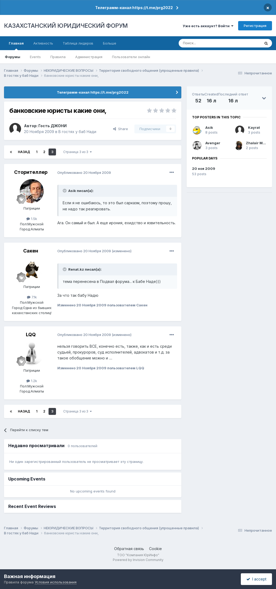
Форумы (12, 57)
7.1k (32, 297)
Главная (16, 45)
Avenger (212, 143)
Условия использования (56, 582)
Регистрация (255, 25)
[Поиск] (205, 43)
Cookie (155, 548)
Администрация (88, 57)
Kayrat (254, 127)
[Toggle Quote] (65, 191)
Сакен (30, 251)
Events (35, 57)
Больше (109, 43)
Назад (24, 152)
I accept (256, 579)
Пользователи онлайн (131, 57)
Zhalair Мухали (260, 143)
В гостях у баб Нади (77, 131)
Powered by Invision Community (138, 560)
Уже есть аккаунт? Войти (208, 26)
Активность (43, 43)
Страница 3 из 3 (77, 152)
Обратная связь (129, 548)
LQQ (31, 334)
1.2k (31, 381)
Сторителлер (30, 172)
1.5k (31, 219)
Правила (58, 57)
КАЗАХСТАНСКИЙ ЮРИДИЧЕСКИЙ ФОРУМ (66, 25)
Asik (209, 127)
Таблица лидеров (78, 43)
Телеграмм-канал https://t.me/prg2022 (134, 7)
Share (120, 129)
